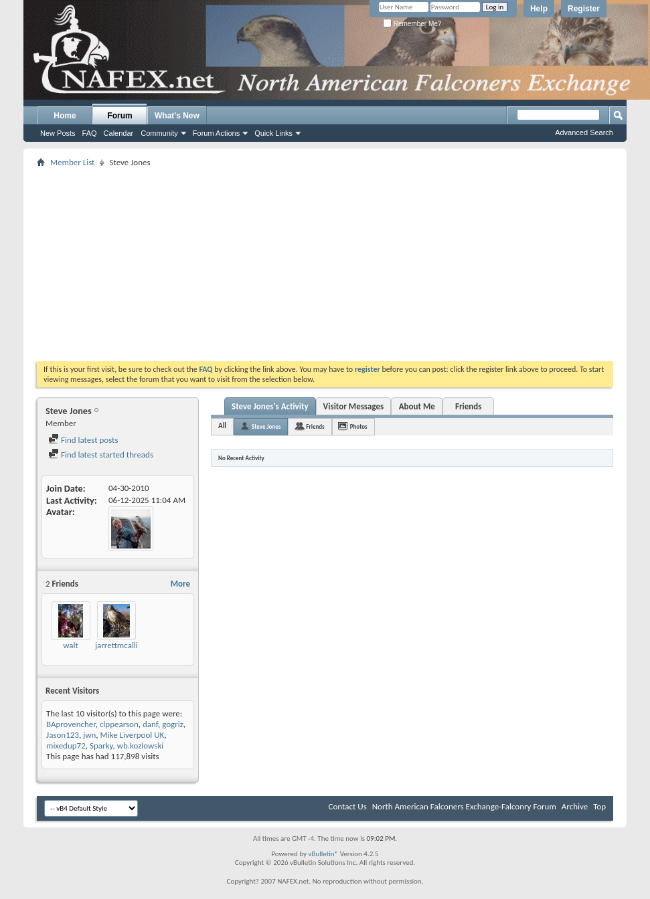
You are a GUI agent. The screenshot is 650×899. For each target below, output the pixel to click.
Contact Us (348, 806)
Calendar (119, 133)
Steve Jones (266, 426)
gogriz (172, 724)
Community (159, 133)
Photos (359, 426)
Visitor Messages (353, 406)
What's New (177, 115)
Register (584, 8)
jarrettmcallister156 (130, 645)
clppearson (119, 724)
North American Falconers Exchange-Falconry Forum (464, 806)
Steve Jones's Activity (270, 406)
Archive (575, 806)
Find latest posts (83, 440)
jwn (89, 735)
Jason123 (62, 735)
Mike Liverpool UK (132, 735)
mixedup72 (66, 745)
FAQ (89, 133)
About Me (417, 406)
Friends (468, 406)
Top (599, 806)
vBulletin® (323, 854)
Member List (72, 162)
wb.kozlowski (140, 745)
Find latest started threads (100, 455)
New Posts (58, 133)
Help (539, 8)
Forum (119, 115)
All (222, 425)
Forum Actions (216, 133)
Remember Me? (412, 23)
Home (65, 115)
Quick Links (273, 133)
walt (70, 645)
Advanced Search (584, 132)
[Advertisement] (325, 264)
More (180, 584)
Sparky (101, 745)
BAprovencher (71, 724)
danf (150, 724)
